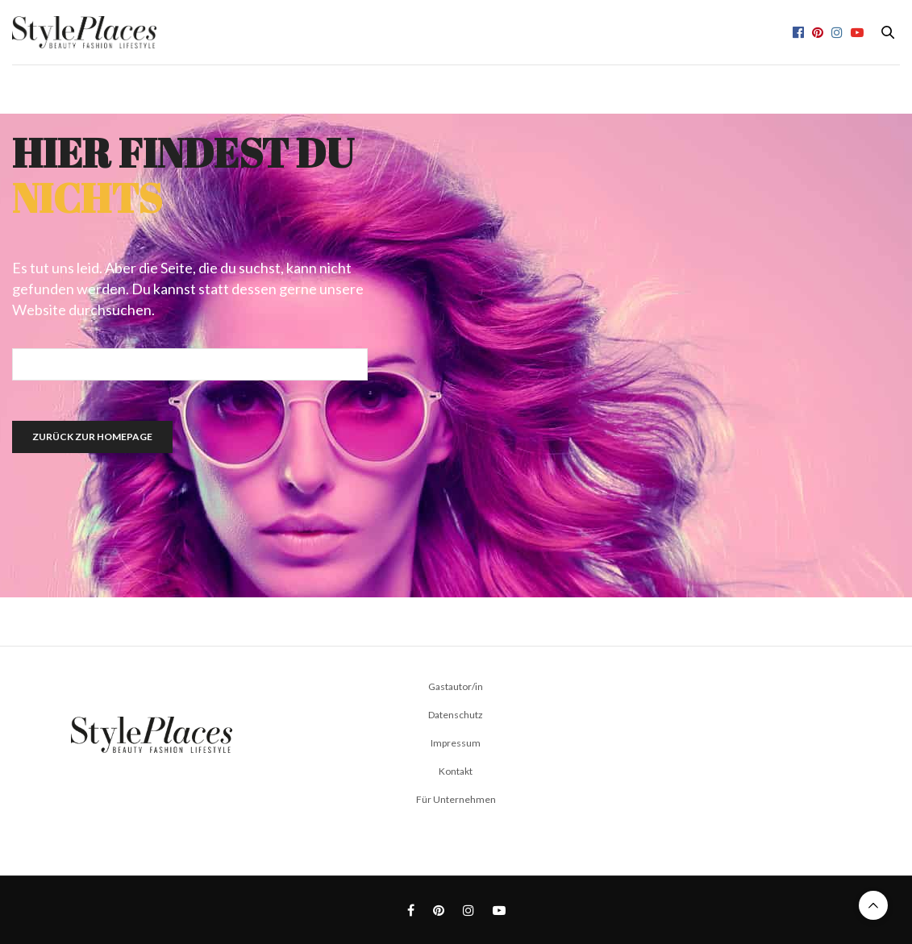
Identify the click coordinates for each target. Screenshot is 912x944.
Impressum (456, 743)
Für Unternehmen (456, 799)
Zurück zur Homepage (92, 436)
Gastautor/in (455, 686)
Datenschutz (455, 715)
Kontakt (456, 771)
